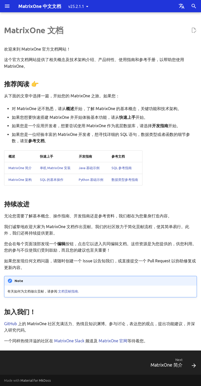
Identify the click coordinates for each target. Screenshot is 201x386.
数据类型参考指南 (124, 179)
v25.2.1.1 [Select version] (76, 6)
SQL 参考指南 (121, 168)
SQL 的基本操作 (51, 179)
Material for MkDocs (35, 380)
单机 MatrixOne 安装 (55, 168)
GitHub (10, 323)
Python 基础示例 (91, 179)
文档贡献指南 (68, 291)
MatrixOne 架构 (20, 179)
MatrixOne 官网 (113, 340)
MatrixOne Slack (69, 340)
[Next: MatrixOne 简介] (172, 364)
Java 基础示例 (89, 168)
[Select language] (181, 6)
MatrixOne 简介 (20, 168)
